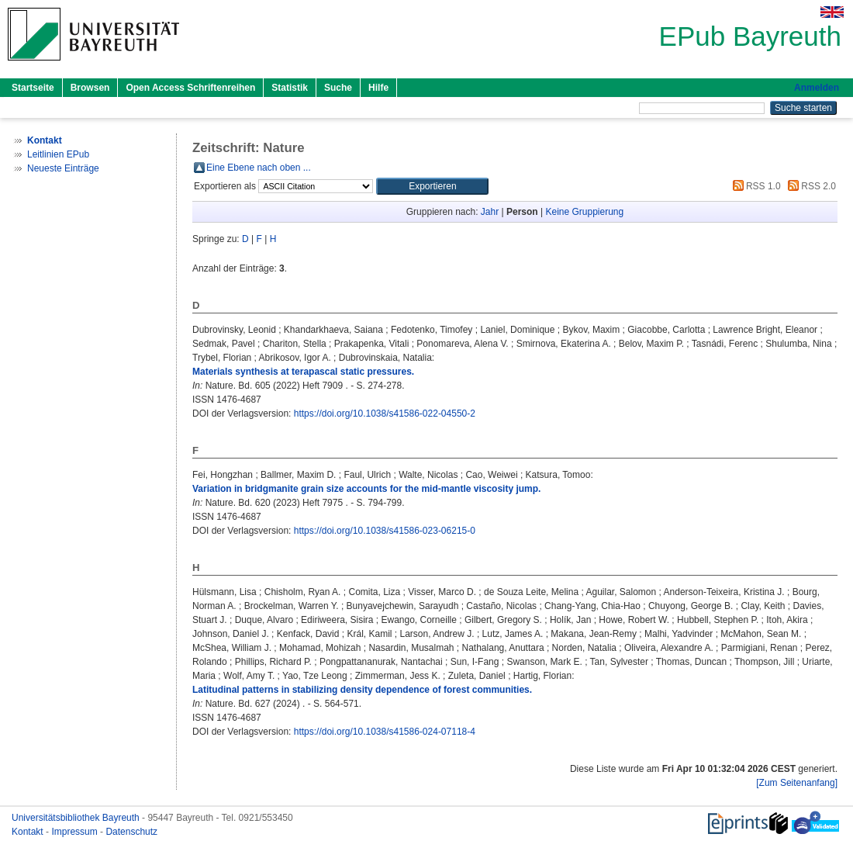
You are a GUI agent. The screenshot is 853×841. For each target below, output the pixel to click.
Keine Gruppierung (584, 211)
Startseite (33, 87)
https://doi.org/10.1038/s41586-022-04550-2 (384, 413)
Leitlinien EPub (58, 154)
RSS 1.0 (754, 186)
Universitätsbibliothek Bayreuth (77, 817)
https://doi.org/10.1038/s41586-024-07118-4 (384, 731)
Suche (338, 87)
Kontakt (29, 831)
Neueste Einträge (63, 168)
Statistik (289, 87)
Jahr (490, 211)
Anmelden (816, 87)
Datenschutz (131, 831)
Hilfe (378, 87)
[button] (432, 186)
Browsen (90, 87)
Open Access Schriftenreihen (190, 87)
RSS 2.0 (809, 186)
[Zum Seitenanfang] (796, 782)
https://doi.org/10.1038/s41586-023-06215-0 (384, 530)
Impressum (75, 831)
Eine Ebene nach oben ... (258, 167)
